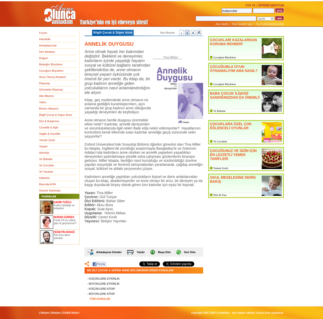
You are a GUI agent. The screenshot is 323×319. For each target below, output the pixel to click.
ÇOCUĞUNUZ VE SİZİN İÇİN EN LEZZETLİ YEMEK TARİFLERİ (233, 155)
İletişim (45, 312)
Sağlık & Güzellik (49, 133)
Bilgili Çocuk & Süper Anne (55, 114)
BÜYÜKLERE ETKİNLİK (104, 283)
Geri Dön (190, 252)
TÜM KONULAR (100, 298)
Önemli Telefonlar (50, 190)
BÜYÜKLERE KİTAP (102, 293)
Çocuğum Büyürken (51, 70)
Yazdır (141, 252)
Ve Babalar (46, 159)
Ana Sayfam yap (242, 23)
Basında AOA (47, 184)
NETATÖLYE (224, 312)
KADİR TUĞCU (62, 202)
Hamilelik (44, 39)
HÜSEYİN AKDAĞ (64, 232)
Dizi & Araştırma (49, 121)
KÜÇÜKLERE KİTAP (102, 288)
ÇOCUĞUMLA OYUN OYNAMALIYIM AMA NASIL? (234, 69)
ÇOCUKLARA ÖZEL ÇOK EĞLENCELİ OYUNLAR (231, 126)
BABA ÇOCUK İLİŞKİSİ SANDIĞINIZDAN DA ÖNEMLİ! (235, 95)
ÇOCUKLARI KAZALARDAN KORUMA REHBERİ (233, 42)
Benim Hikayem (49, 108)
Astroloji (44, 152)
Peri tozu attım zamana (62, 237)
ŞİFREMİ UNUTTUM (271, 5)
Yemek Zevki (47, 140)
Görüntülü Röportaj (51, 89)
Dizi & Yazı (220, 194)
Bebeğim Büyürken (51, 64)
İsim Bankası (47, 51)
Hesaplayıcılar (48, 45)
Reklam (55, 312)
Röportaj (44, 83)
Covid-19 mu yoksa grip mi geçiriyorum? (65, 222)
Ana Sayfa (222, 23)
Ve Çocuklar (46, 165)
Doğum (43, 58)
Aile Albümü (46, 95)
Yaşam (43, 146)
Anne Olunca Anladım (52, 76)
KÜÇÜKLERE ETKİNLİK (104, 278)
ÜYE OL (251, 5)
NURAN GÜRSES (64, 217)
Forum (43, 32)
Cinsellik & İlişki (48, 127)
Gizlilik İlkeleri (70, 312)
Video (42, 102)
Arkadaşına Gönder (109, 252)
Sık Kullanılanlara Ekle (270, 23)
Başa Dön (164, 252)
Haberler (44, 177)
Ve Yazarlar (46, 171)
